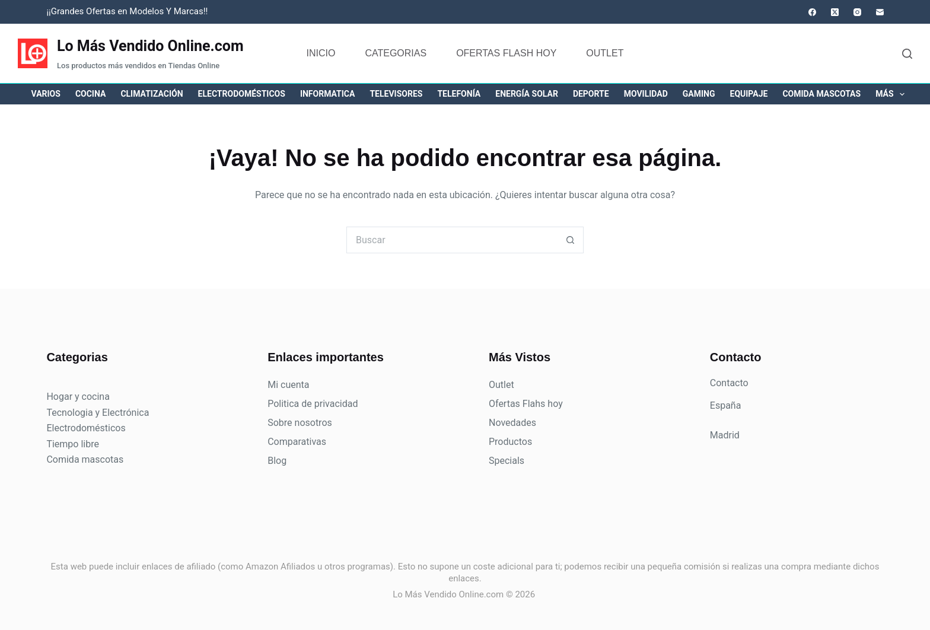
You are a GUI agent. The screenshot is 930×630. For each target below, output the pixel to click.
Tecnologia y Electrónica (97, 412)
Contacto (729, 383)
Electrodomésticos (241, 93)
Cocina (90, 93)
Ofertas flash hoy (506, 53)
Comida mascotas (821, 93)
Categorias (395, 53)
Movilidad (646, 93)
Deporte (591, 93)
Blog (276, 460)
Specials (506, 460)
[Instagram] (857, 12)
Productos (510, 441)
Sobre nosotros (299, 422)
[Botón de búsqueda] (570, 240)
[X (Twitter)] (835, 12)
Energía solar (526, 93)
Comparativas (296, 441)
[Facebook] (812, 12)
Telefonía (458, 93)
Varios (45, 93)
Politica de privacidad (312, 403)
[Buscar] (907, 54)
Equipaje (749, 93)
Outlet (604, 53)
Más (892, 94)
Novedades (512, 422)
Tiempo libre (72, 444)
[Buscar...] (451, 240)
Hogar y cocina (77, 396)
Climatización (151, 93)
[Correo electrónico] (880, 12)
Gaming (699, 93)
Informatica (327, 93)
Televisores (396, 93)
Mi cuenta (288, 384)
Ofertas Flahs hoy (526, 403)
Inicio (321, 53)
